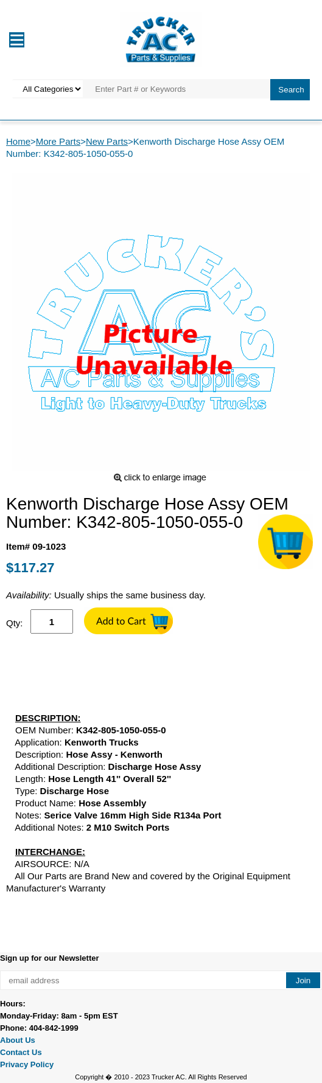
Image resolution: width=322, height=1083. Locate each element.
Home (18, 141)
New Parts (107, 141)
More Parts (58, 141)
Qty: (14, 623)
